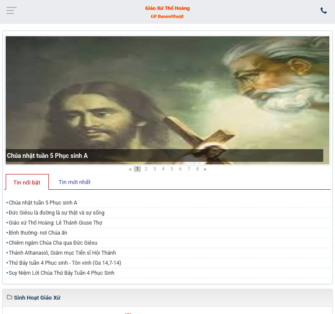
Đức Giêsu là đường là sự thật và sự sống (56, 213)
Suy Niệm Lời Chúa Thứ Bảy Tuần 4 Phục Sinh (61, 273)
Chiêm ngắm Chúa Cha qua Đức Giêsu (53, 243)
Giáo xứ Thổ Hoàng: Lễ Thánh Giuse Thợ (55, 223)
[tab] (27, 182)
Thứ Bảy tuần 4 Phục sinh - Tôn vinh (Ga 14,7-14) (65, 263)
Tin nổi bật (27, 182)
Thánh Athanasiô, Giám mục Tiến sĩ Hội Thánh (62, 253)
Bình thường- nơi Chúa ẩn (38, 233)
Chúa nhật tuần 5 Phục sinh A (47, 155)
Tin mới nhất (74, 182)
